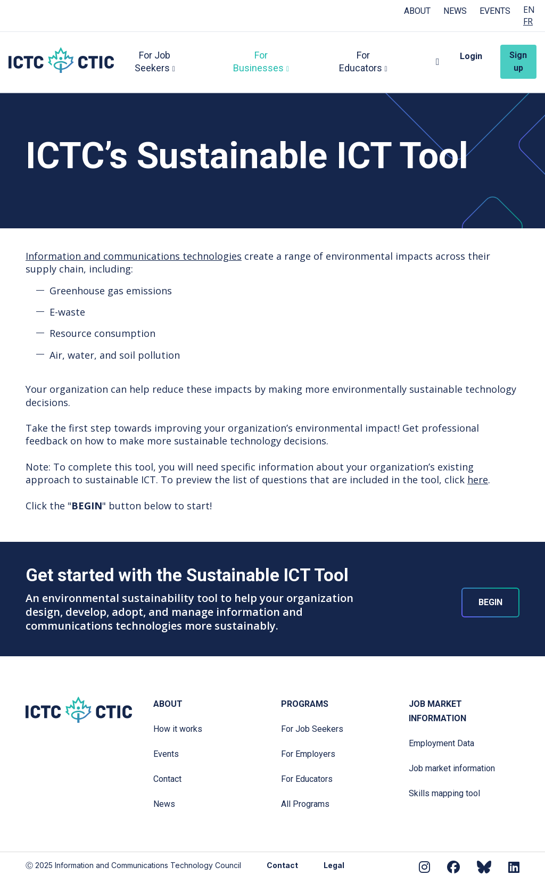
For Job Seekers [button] (154, 61)
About (417, 11)
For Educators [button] (360, 61)
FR (528, 21)
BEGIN (490, 602)
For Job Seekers (312, 729)
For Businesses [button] (259, 61)
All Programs (305, 804)
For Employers (308, 754)
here (477, 479)
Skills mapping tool (444, 793)
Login (471, 56)
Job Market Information (437, 711)
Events (495, 11)
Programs (304, 704)
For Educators (307, 779)
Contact (167, 779)
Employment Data (441, 743)
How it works (177, 729)
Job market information (452, 768)
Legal (334, 865)
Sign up (518, 61)
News (455, 11)
